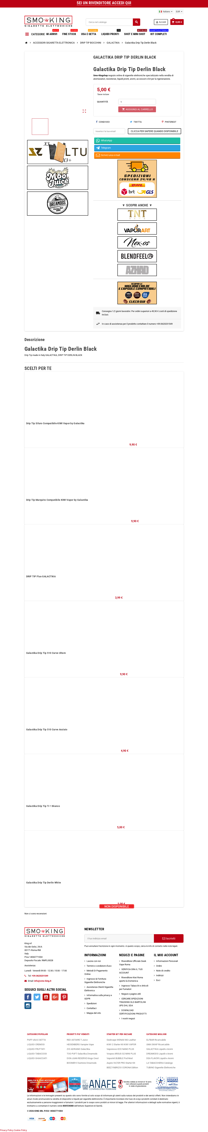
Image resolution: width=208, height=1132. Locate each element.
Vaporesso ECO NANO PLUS (120, 1049)
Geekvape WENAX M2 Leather (121, 1040)
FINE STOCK (70, 33)
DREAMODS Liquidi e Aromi (159, 1053)
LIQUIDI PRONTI (111, 33)
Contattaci (92, 1008)
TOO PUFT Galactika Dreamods (82, 1053)
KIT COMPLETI (158, 33)
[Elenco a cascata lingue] (166, 11)
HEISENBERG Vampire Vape (80, 1044)
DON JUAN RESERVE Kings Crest (83, 1058)
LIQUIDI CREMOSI (36, 1044)
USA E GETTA (89, 33)
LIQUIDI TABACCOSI (37, 1053)
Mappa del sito (94, 1013)
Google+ (55, 997)
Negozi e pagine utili (131, 994)
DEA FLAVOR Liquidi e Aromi (160, 1058)
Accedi (161, 22)
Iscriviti (168, 938)
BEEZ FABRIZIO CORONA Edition (122, 1067)
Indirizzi (159, 975)
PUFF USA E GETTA (36, 1040)
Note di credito (163, 970)
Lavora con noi (94, 961)
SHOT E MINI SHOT (135, 33)
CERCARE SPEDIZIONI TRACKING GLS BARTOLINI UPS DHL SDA (132, 1002)
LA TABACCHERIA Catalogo (159, 1063)
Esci (158, 980)
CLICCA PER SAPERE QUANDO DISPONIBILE (154, 131)
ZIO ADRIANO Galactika (78, 1049)
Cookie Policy (20, 1130)
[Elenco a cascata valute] (179, 11)
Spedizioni (92, 1003)
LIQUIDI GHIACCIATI (37, 1058)
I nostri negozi (128, 1018)
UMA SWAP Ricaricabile (157, 1044)
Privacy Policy (6, 1130)
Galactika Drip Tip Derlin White (43, 882)
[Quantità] (137, 102)
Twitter (37, 997)
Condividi (103, 122)
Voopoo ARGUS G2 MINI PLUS (121, 1053)
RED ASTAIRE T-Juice (77, 1040)
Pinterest (169, 122)
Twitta (136, 122)
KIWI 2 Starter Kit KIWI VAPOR (121, 1044)
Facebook (27, 997)
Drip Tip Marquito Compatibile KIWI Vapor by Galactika (57, 500)
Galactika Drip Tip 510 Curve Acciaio (46, 729)
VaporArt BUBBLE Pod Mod (120, 1058)
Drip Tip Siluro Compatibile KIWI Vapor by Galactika (55, 423)
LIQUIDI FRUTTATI (36, 1049)
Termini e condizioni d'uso (99, 966)
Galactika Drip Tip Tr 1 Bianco (43, 806)
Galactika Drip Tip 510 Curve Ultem (46, 653)
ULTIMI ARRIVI (50, 33)
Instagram (27, 1005)
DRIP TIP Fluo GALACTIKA (41, 576)
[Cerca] (113, 22)
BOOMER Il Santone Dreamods (82, 1063)
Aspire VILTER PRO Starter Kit (121, 1063)
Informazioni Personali (167, 961)
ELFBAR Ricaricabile (156, 1040)
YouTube (46, 997)
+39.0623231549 (40, 975)
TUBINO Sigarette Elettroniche (160, 1067)
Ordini (159, 966)
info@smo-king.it (42, 981)
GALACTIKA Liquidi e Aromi (159, 1049)
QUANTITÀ (102, 101)
